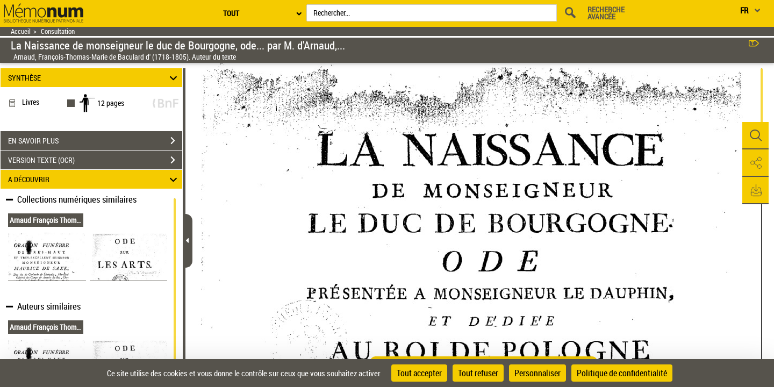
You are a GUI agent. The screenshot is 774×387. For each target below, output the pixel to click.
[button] (755, 136)
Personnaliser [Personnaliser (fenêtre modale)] (537, 373)
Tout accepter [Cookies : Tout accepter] (419, 373)
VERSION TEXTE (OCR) (95, 160)
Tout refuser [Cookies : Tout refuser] (478, 373)
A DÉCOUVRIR (94, 179)
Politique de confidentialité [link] (622, 373)
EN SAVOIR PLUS (95, 140)
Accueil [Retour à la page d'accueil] (21, 31)
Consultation (58, 31)
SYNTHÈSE (94, 77)
